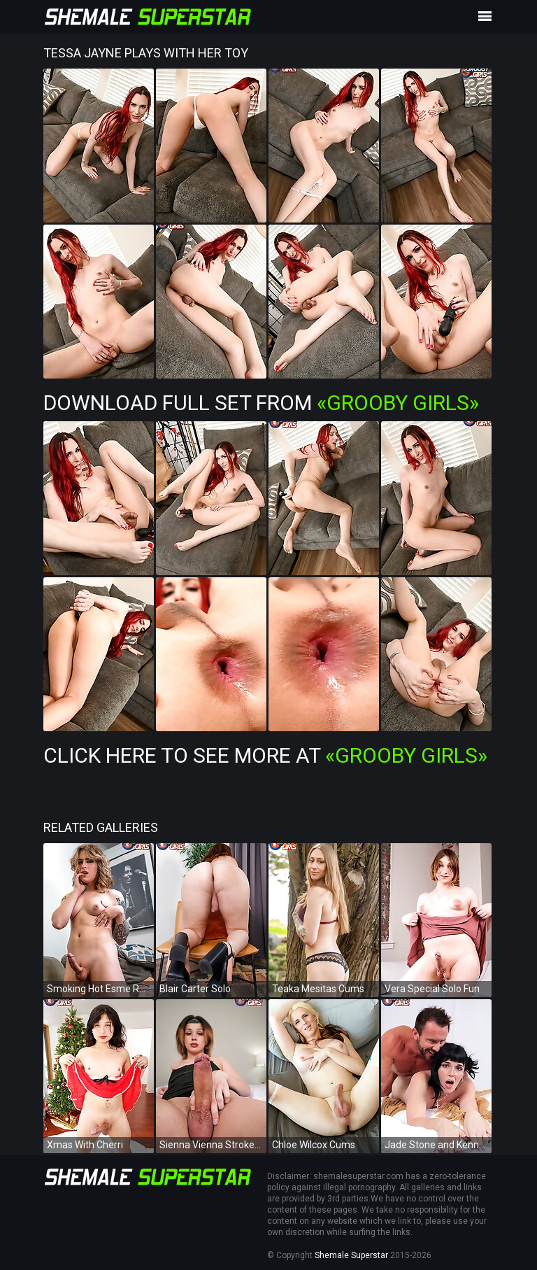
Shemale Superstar (351, 1255)
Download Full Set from (261, 402)
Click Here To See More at (265, 755)
